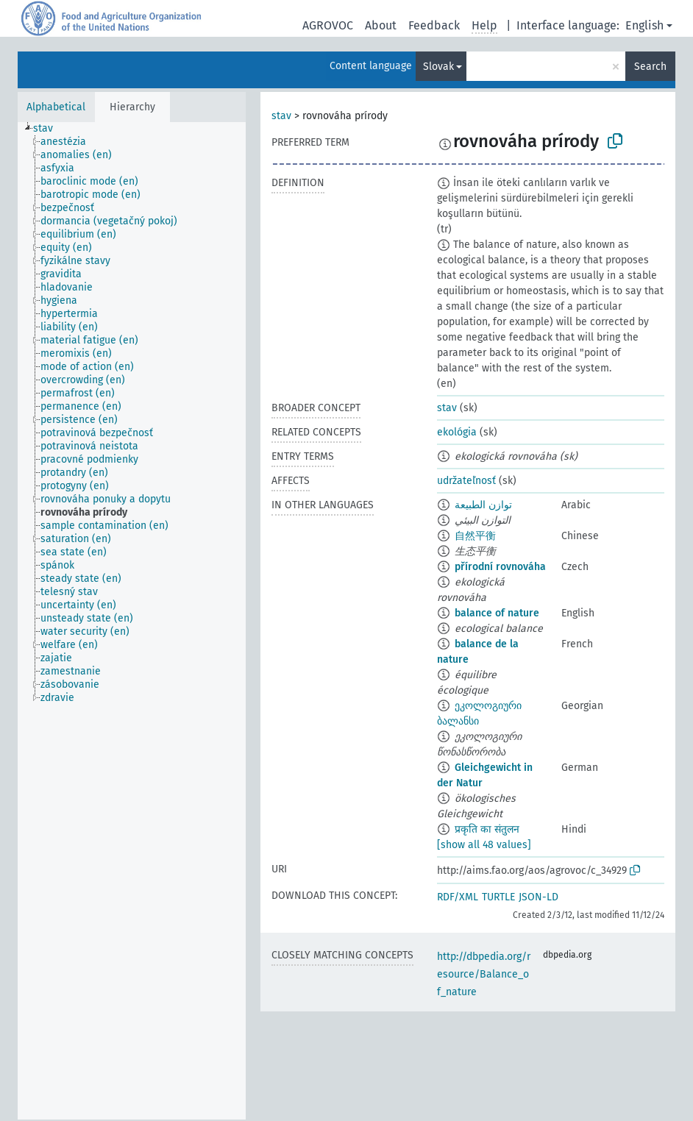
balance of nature (497, 613)
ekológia (457, 432)
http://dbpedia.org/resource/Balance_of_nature (483, 974)
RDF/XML (457, 897)
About (381, 25)
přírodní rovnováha (500, 566)
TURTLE (498, 897)
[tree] (132, 621)
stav (281, 116)
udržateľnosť (466, 480)
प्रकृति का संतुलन (487, 829)
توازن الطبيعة (483, 505)
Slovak (438, 66)
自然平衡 (475, 536)
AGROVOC (327, 25)
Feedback (434, 25)
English (644, 25)
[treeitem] (49, 128)
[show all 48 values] (484, 845)
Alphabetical (55, 107)
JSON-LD (538, 897)
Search (650, 66)
